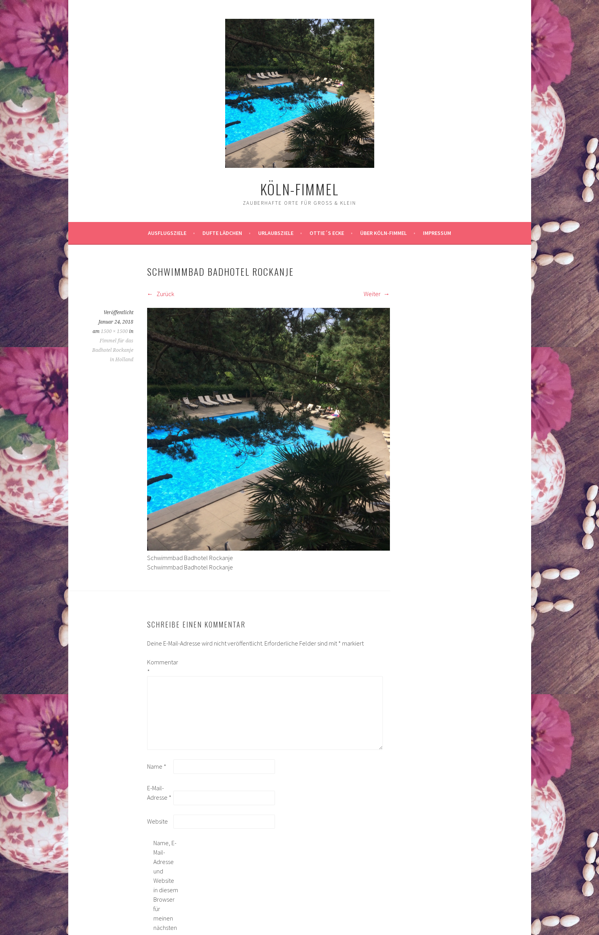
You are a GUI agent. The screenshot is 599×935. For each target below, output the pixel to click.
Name (156, 766)
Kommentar (159, 666)
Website (157, 821)
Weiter (377, 294)
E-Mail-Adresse (159, 792)
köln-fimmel (299, 188)
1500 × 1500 (114, 331)
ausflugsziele (167, 232)
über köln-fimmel (383, 232)
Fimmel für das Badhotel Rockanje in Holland (112, 350)
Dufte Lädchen (222, 232)
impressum (437, 232)
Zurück (160, 294)
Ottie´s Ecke (327, 232)
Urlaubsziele (275, 232)
